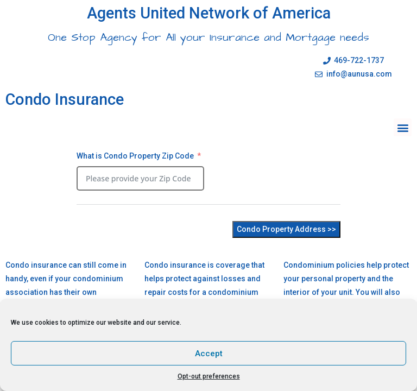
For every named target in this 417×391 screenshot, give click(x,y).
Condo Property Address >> (286, 229)
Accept (209, 353)
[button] (403, 127)
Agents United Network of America (209, 13)
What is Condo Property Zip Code (135, 156)
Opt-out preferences (209, 376)
